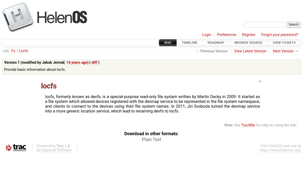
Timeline (189, 42)
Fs (13, 51)
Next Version (283, 51)
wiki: (6, 51)
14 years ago (76, 62)
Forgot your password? (279, 35)
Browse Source (248, 42)
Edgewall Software (57, 150)
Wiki (168, 42)
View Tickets (284, 42)
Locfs (23, 51)
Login (206, 35)
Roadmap (215, 42)
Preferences (226, 35)
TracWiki (248, 125)
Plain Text (151, 139)
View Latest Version (250, 51)
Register (249, 35)
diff (94, 62)
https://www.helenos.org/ (280, 150)
